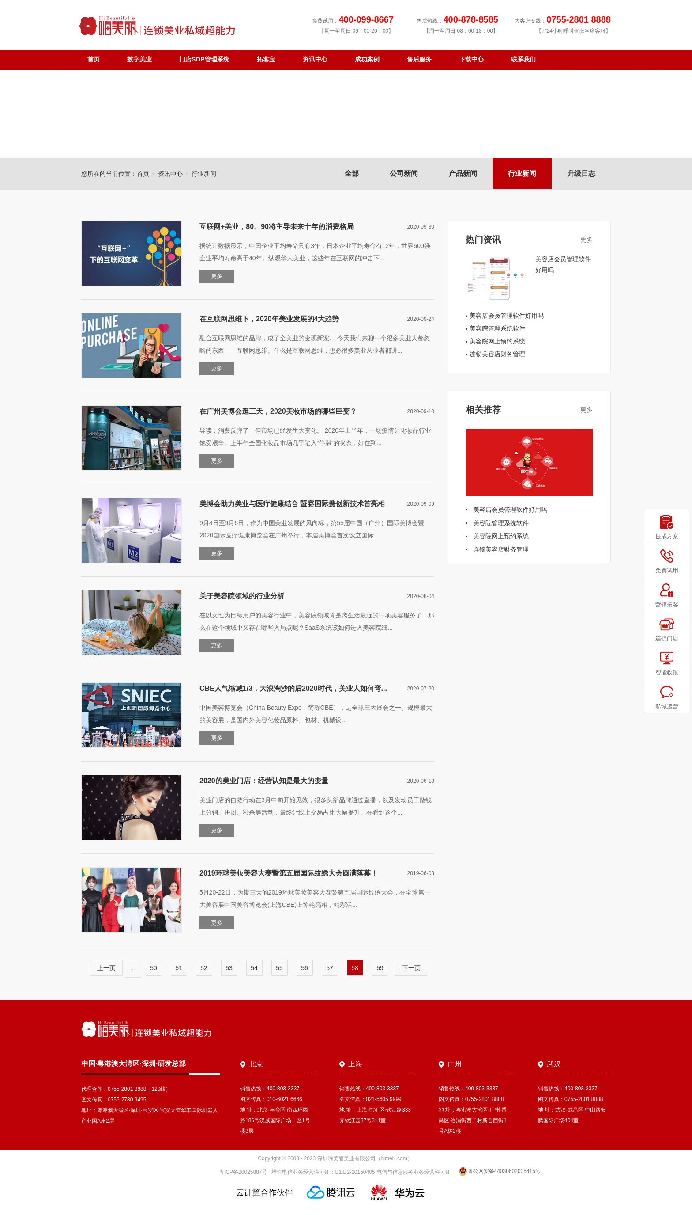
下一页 (411, 967)
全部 (352, 173)
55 (279, 967)
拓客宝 (266, 59)
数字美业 (139, 59)
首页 (93, 59)
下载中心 (471, 59)
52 (203, 967)
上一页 (106, 967)
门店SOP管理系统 (204, 59)
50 (153, 967)
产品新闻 (463, 173)
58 (354, 967)
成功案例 (367, 59)
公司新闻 (404, 173)
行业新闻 (522, 173)
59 (380, 967)
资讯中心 (315, 59)
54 (254, 967)
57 (329, 967)
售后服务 (419, 59)
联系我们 (523, 59)
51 (178, 967)
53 (229, 967)
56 (304, 967)
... (133, 968)
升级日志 (581, 173)
